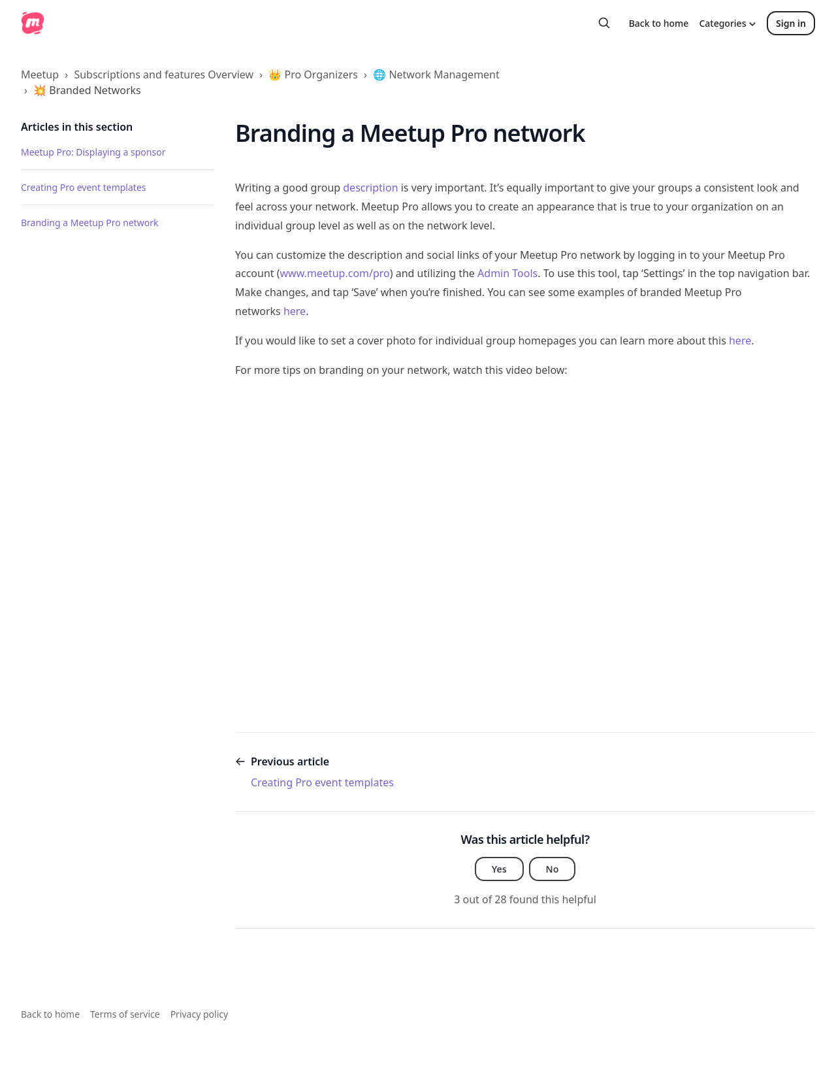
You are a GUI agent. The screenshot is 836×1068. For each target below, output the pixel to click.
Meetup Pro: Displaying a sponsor (93, 152)
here (294, 311)
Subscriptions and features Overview (163, 74)
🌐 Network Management (436, 74)
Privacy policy (199, 1014)
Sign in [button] (791, 23)
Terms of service (125, 1014)
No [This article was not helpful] (552, 869)
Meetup (40, 74)
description (370, 187)
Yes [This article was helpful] (499, 869)
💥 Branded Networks (87, 90)
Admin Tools (507, 273)
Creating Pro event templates (83, 187)
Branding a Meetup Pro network (90, 222)
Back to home (659, 23)
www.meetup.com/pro (335, 273)
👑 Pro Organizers (313, 74)
